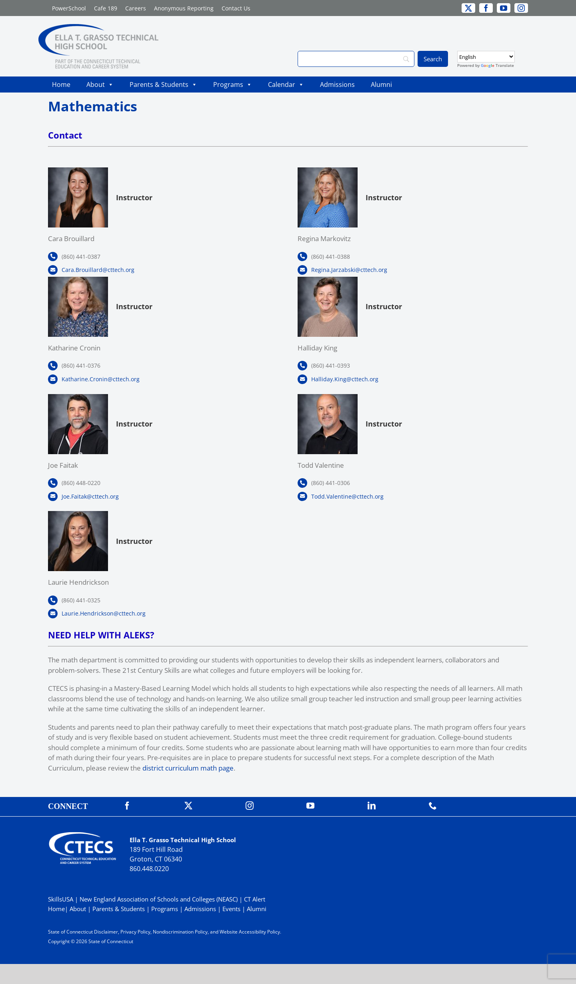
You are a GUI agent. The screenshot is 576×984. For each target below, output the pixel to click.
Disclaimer (106, 931)
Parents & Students (163, 84)
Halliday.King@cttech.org (344, 379)
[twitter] (468, 8)
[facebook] (486, 8)
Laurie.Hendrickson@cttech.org (104, 613)
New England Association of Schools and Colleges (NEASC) (159, 899)
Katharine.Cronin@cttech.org (101, 379)
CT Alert (254, 899)
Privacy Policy (135, 931)
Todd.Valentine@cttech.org (347, 496)
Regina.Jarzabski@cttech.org (349, 270)
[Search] (356, 59)
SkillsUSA (61, 899)
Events (231, 909)
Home (61, 84)
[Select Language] (486, 56)
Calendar (286, 84)
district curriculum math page (188, 768)
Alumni (381, 84)
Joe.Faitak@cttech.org (90, 496)
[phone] (433, 806)
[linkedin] (372, 806)
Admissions (337, 84)
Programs (232, 84)
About (100, 84)
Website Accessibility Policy (250, 931)
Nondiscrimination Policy (180, 931)
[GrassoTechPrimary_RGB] (98, 27)
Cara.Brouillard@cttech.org (98, 270)
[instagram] (521, 8)
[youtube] (503, 8)
